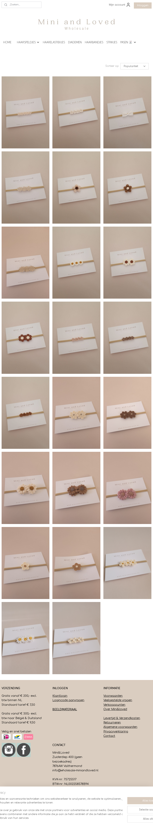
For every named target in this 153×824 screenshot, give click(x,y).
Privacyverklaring (115, 731)
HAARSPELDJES (28, 42)
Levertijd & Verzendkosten (121, 718)
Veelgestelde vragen (117, 700)
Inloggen (142, 5)
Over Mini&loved (115, 709)
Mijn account (120, 4)
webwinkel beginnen (91, 816)
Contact (109, 735)
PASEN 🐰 (128, 42)
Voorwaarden (113, 695)
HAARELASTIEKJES (54, 42)
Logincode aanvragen (68, 700)
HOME (7, 42)
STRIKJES (111, 42)
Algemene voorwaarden (120, 726)
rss (76, 816)
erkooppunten (115, 704)
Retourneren (112, 722)
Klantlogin (59, 695)
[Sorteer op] (134, 66)
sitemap (67, 816)
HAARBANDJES (94, 42)
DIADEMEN (75, 42)
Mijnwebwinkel (128, 816)
